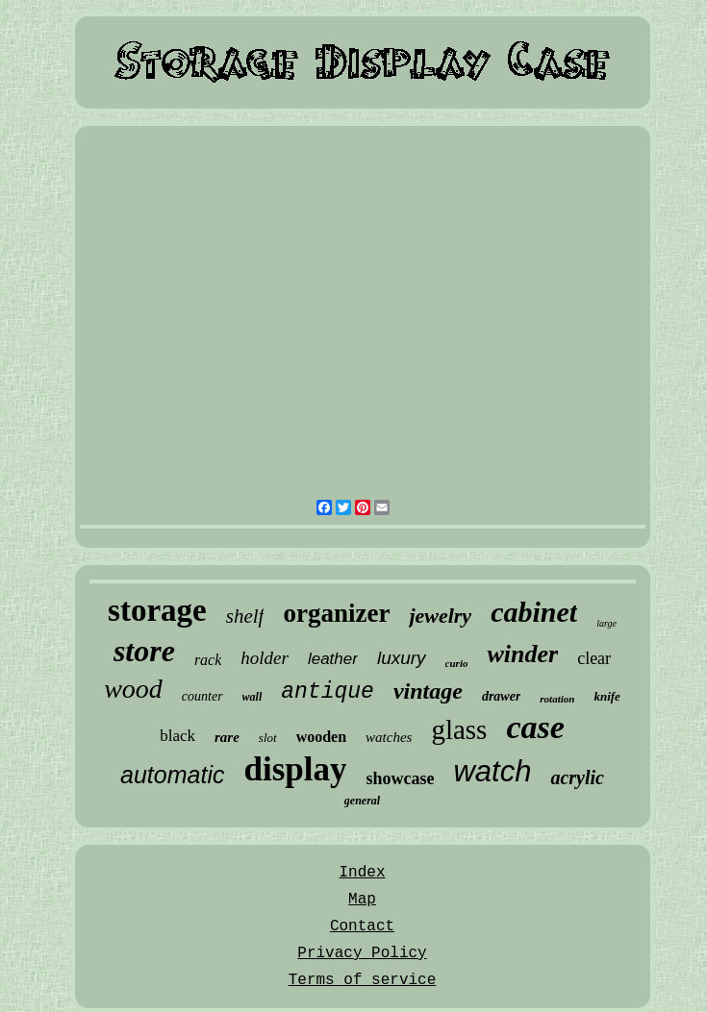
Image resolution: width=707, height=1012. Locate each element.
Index (362, 872)
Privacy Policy (361, 953)
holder (264, 658)
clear (594, 658)
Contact (362, 926)
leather (333, 659)
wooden (321, 736)
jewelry (440, 616)
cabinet (534, 612)
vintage (428, 691)
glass (459, 729)
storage (157, 610)
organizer (336, 613)
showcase (400, 778)
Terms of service (363, 980)
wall (252, 696)
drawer (501, 696)
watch (492, 771)
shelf (245, 616)
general (362, 800)
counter (202, 696)
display (294, 769)
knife (606, 696)
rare (227, 737)
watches (389, 737)
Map (362, 899)
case (535, 727)
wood (133, 688)
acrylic (577, 777)
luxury (401, 658)
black (177, 736)
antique (327, 691)
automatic (172, 774)
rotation (557, 698)
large (606, 623)
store (144, 650)
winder (522, 654)
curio (456, 663)
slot (268, 737)
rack (207, 660)
